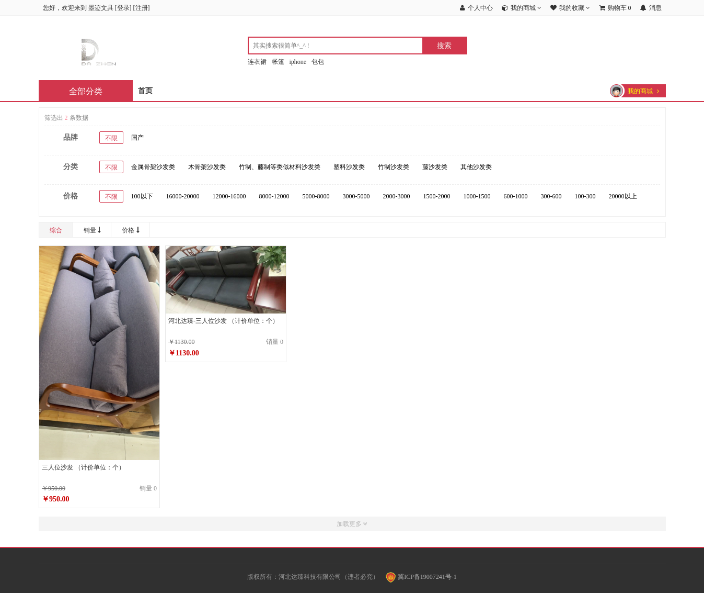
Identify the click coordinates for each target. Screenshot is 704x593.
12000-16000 (229, 196)
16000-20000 (183, 196)
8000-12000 (274, 196)
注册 (141, 8)
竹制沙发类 (393, 167)
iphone (298, 61)
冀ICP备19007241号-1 (421, 576)
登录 (123, 8)
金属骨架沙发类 (153, 167)
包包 (317, 61)
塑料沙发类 (349, 167)
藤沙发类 (434, 167)
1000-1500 (477, 196)
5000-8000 (316, 196)
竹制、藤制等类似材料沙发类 (279, 167)
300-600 (551, 196)
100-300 (585, 196)
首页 (145, 91)
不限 (111, 138)
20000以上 (623, 196)
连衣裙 (257, 61)
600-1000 (516, 196)
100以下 (142, 196)
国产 (137, 137)
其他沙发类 (476, 167)
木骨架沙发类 (207, 167)
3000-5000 (356, 196)
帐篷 (278, 61)
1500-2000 (437, 196)
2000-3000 (396, 196)
